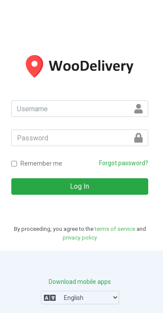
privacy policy (80, 237)
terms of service (115, 229)
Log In (79, 186)
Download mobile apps (80, 281)
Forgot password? (123, 163)
